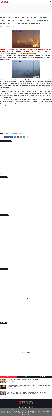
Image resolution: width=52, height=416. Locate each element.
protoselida (31, 244)
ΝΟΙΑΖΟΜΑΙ (8, 15)
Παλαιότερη (49, 173)
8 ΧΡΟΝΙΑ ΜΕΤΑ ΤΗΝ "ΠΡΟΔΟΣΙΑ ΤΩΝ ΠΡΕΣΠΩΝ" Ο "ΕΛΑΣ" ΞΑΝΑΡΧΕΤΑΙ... (22, 379)
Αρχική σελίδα (3, 15)
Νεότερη (2, 173)
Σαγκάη (21, 133)
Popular (9, 376)
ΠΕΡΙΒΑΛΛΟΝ (15, 133)
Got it (29, 414)
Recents (26, 376)
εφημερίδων (27, 244)
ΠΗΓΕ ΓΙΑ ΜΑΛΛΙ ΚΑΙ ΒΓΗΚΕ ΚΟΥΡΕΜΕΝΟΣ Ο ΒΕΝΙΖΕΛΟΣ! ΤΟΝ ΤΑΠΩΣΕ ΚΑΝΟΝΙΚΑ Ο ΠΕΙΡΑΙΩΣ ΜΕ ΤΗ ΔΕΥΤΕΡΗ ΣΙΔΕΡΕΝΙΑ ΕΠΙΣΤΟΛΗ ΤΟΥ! (28, 386)
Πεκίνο (11, 133)
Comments (43, 376)
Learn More (24, 414)
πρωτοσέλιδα (22, 244)
